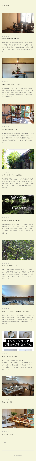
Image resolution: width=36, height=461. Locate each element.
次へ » (5, 442)
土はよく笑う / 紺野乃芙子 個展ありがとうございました (16, 311)
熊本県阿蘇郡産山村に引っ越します (11, 220)
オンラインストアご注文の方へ (10, 356)
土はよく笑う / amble (7, 434)
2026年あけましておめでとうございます (12, 84)
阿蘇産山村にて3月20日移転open (10, 39)
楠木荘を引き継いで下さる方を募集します (13, 175)
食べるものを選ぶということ (9, 266)
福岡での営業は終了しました (9, 129)
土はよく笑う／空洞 (7, 402)
